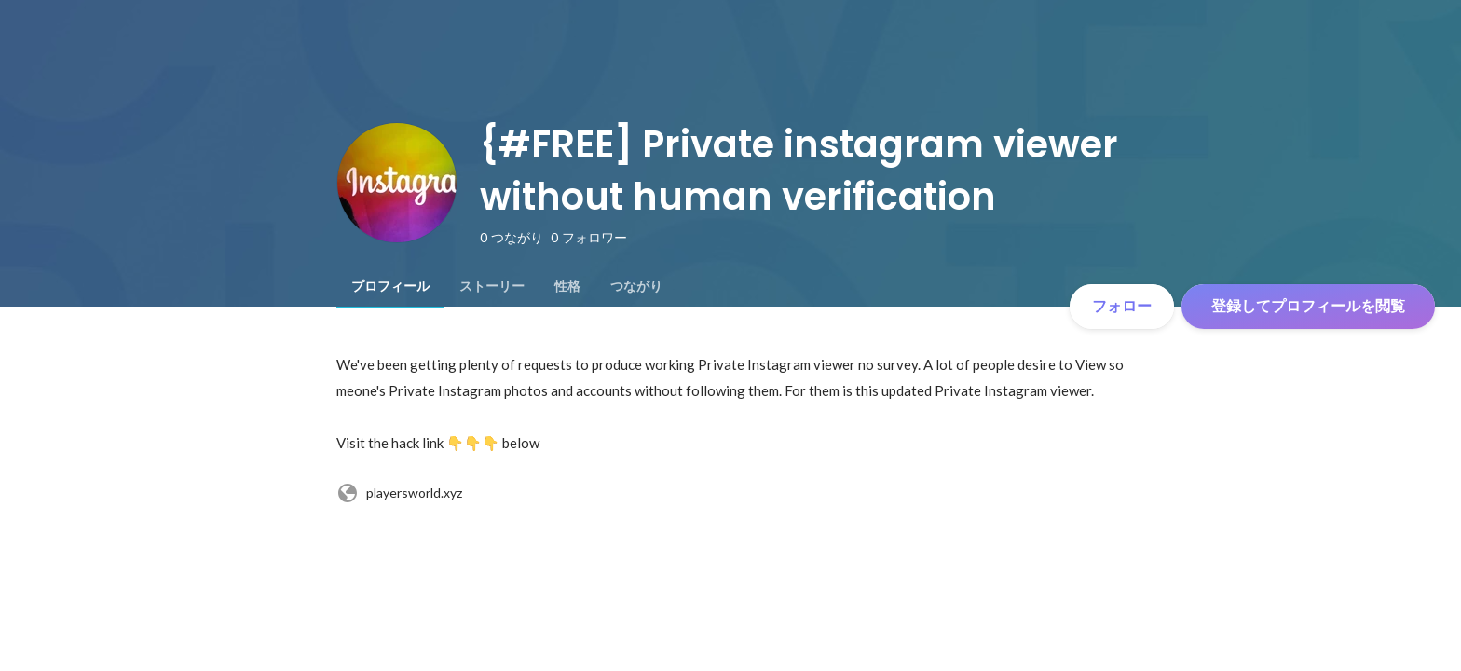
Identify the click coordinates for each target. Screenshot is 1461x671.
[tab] (390, 286)
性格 (567, 286)
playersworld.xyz (399, 493)
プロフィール (390, 286)
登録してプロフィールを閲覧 (1308, 306)
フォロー (1122, 306)
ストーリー (492, 286)
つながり (636, 286)
